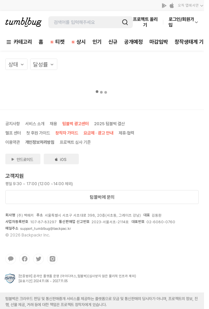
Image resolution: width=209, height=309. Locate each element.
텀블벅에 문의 (102, 197)
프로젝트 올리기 (145, 22)
